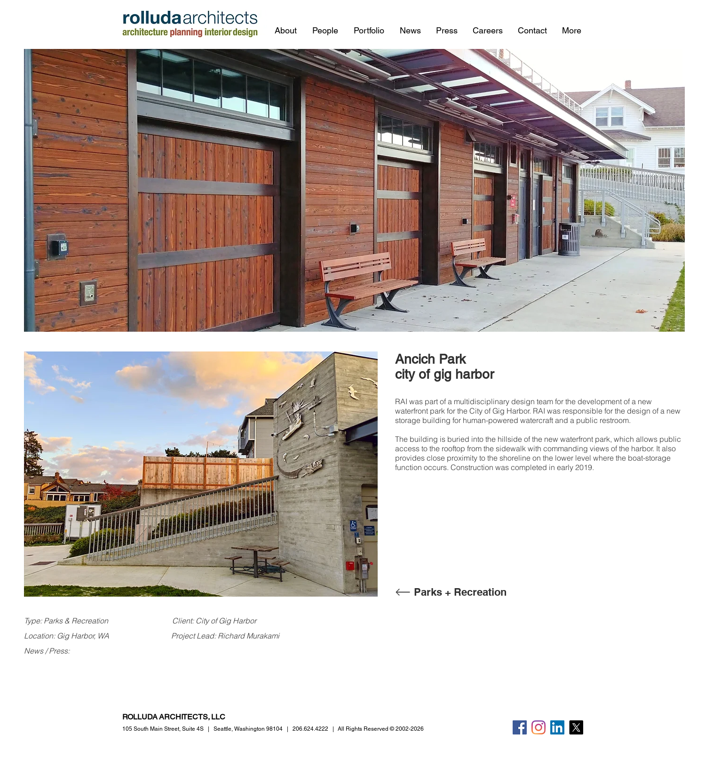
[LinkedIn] (557, 727)
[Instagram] (538, 727)
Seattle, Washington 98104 (248, 729)
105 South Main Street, (163, 729)
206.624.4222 (310, 729)
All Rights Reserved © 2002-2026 (381, 729)
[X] (576, 727)
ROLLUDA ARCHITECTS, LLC (173, 716)
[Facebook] (520, 727)
